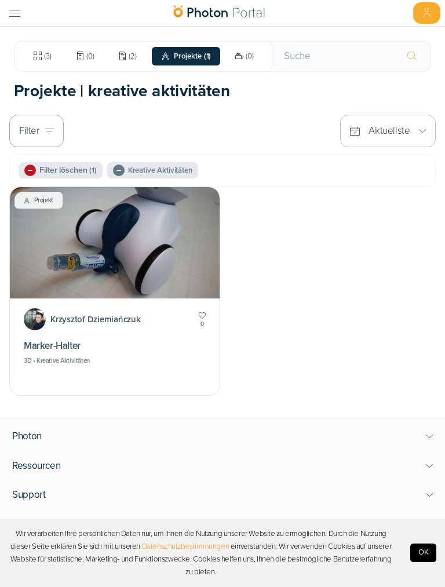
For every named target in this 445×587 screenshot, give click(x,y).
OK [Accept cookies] (423, 552)
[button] (222, 436)
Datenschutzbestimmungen (185, 546)
